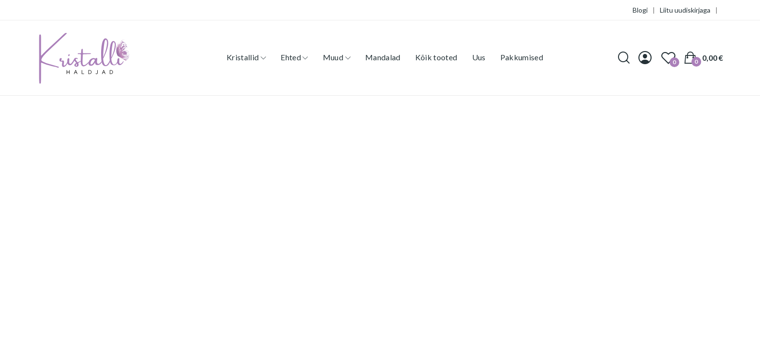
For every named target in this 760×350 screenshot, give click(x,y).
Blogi (640, 10)
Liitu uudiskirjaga (685, 10)
